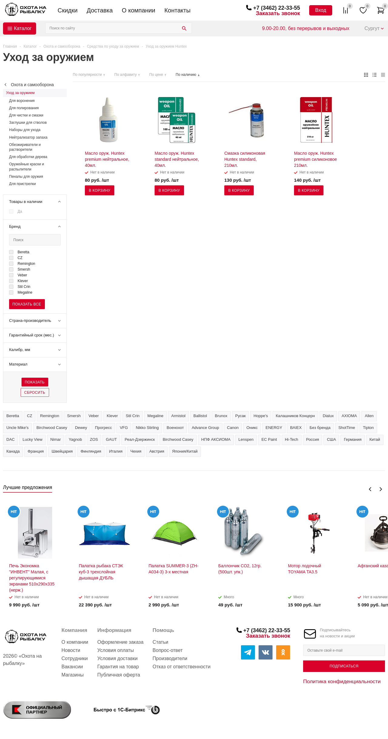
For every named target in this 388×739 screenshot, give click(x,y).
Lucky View (32, 439)
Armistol (178, 415)
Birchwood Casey (178, 439)
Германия (352, 439)
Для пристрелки (22, 184)
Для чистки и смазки (26, 115)
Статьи (160, 642)
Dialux (328, 415)
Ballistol (200, 415)
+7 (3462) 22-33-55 (276, 8)
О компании (138, 10)
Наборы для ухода (24, 130)
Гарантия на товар (118, 666)
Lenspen (246, 439)
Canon (233, 427)
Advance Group (205, 427)
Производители (169, 658)
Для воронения (22, 101)
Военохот (175, 427)
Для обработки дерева (28, 157)
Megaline (155, 415)
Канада (13, 451)
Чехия (135, 451)
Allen (369, 415)
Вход (320, 10)
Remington (49, 415)
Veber (94, 415)
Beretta (12, 415)
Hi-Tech (291, 439)
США (331, 439)
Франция (36, 451)
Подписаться (343, 666)
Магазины (73, 674)
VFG (124, 427)
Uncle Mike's (17, 427)
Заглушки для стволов (28, 122)
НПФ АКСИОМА (216, 439)
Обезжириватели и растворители (25, 147)
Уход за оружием (20, 93)
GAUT (111, 439)
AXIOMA (349, 415)
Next (380, 489)
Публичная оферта (118, 674)
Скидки (68, 10)
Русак (240, 415)
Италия (115, 451)
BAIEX (296, 427)
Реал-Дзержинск (140, 439)
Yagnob (75, 439)
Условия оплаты (115, 650)
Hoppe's (260, 415)
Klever (112, 415)
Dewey (81, 427)
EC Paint (269, 439)
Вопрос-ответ (167, 650)
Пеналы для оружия (26, 176)
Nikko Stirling (147, 427)
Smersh (74, 415)
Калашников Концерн (295, 415)
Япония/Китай (185, 451)
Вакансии (72, 666)
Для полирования (24, 108)
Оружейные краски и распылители (26, 166)
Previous (370, 489)
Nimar (55, 439)
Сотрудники (75, 658)
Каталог (23, 28)
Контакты (177, 10)
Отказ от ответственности (181, 666)
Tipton (368, 427)
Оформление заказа (120, 642)
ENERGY (274, 427)
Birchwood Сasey (51, 427)
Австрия (156, 451)
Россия (312, 439)
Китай (375, 439)
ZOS (94, 439)
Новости (71, 650)
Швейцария (62, 451)
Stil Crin (133, 415)
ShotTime (346, 427)
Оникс (252, 427)
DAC (10, 439)
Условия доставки (117, 658)
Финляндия (91, 451)
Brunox (221, 415)
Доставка (100, 10)
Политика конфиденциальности (342, 681)
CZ (29, 415)
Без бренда (319, 427)
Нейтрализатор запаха (28, 137)
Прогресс (103, 427)
